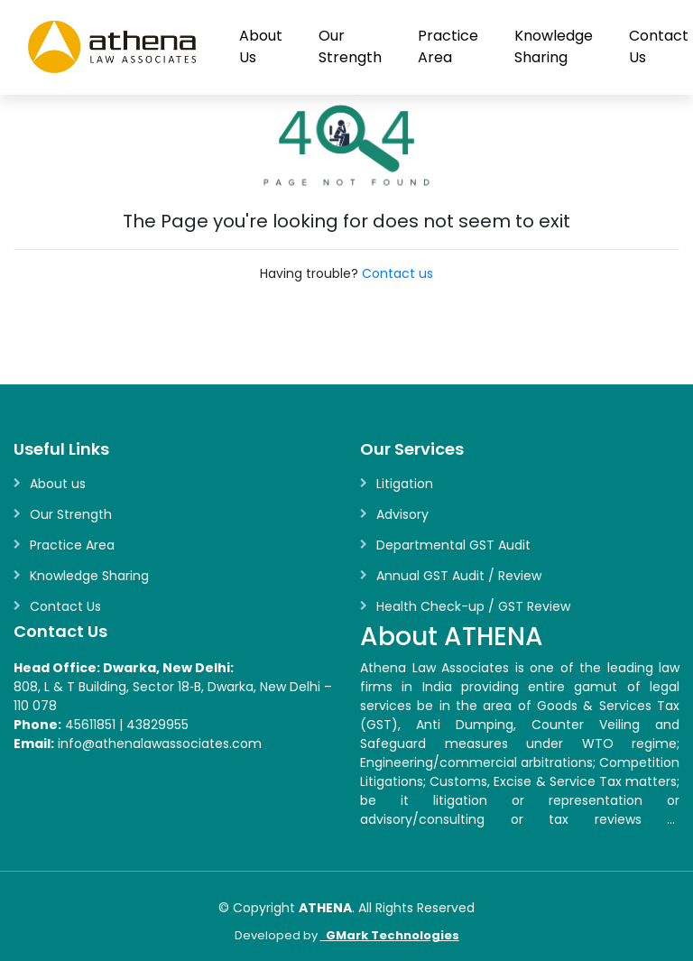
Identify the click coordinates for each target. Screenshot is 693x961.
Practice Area (448, 46)
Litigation (404, 483)
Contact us (397, 273)
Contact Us (65, 606)
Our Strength (350, 46)
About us (58, 483)
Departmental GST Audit (453, 545)
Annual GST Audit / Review (458, 575)
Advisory (402, 514)
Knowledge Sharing (553, 46)
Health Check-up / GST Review (473, 606)
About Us (260, 46)
